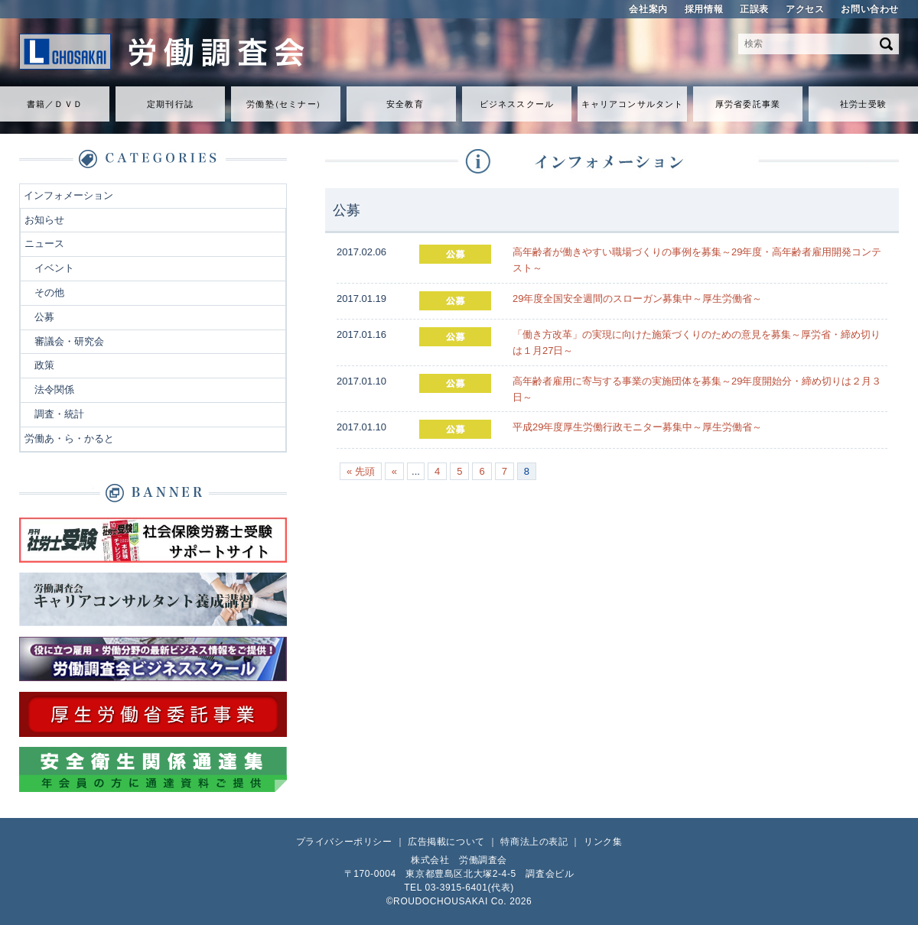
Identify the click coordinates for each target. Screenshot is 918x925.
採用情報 (704, 9)
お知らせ (44, 220)
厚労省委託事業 (747, 104)
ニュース (44, 243)
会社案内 (648, 9)
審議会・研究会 (69, 341)
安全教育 (404, 104)
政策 (44, 365)
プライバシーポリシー (344, 841)
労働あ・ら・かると (69, 438)
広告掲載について (446, 841)
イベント (54, 268)
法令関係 (54, 389)
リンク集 (603, 841)
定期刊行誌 (170, 104)
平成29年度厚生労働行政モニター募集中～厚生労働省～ (637, 427)
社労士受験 (863, 104)
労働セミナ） (285, 104)
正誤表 (754, 9)
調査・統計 (59, 414)
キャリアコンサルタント (632, 104)
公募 (44, 317)
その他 (49, 292)
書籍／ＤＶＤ (55, 104)
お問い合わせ (870, 9)
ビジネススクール (517, 104)
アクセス (805, 9)
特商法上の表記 (534, 841)
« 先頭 (361, 471)
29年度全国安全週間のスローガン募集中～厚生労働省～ (637, 298)
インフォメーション (68, 195)
